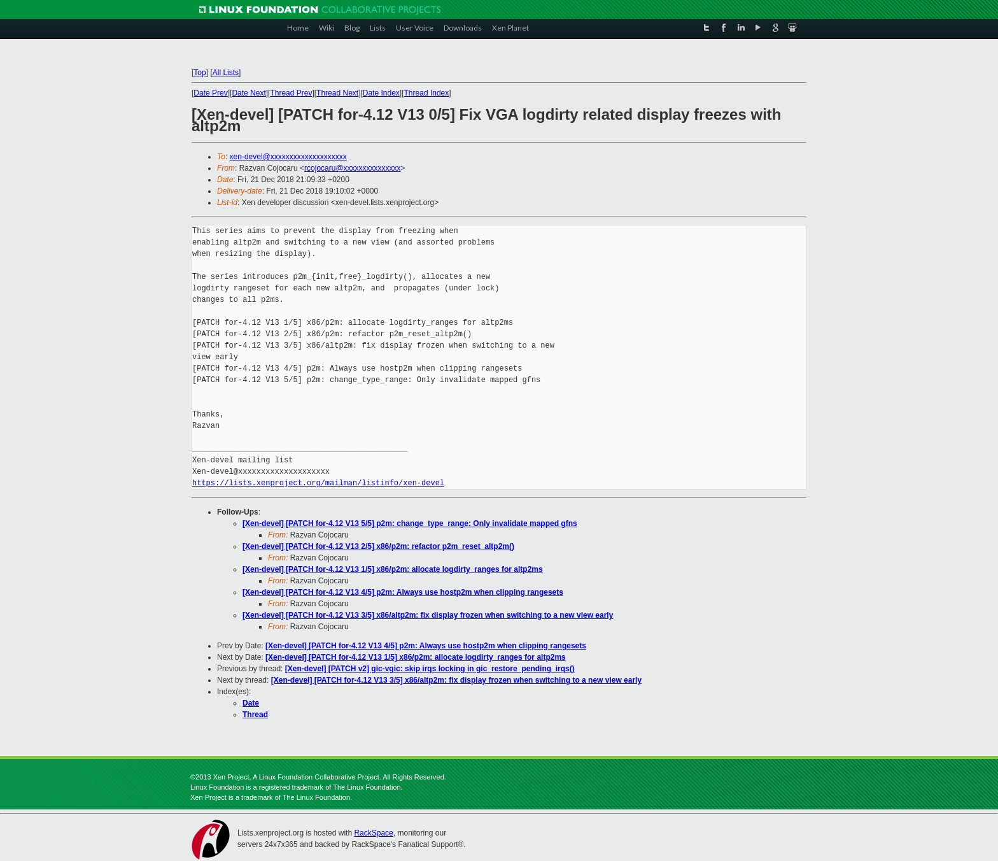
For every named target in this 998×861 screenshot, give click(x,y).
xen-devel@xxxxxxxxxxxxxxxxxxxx (288, 156)
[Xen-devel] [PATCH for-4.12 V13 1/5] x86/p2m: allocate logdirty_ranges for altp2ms (392, 569)
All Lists (226, 72)
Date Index (381, 93)
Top (199, 72)
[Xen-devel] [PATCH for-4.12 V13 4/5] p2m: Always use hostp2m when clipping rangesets (402, 592)
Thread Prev (291, 93)
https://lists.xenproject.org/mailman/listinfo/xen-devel (318, 483)
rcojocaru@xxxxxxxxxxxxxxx (352, 168)
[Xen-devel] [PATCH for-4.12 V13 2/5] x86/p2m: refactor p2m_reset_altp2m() (378, 546)
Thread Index (426, 93)
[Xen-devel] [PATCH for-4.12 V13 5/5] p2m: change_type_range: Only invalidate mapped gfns (409, 523)
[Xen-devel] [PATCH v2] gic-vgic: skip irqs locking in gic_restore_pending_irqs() (430, 668)
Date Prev (210, 93)
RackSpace (373, 833)
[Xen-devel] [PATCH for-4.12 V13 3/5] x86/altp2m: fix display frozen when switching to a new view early (427, 615)
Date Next (248, 93)
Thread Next (337, 93)
